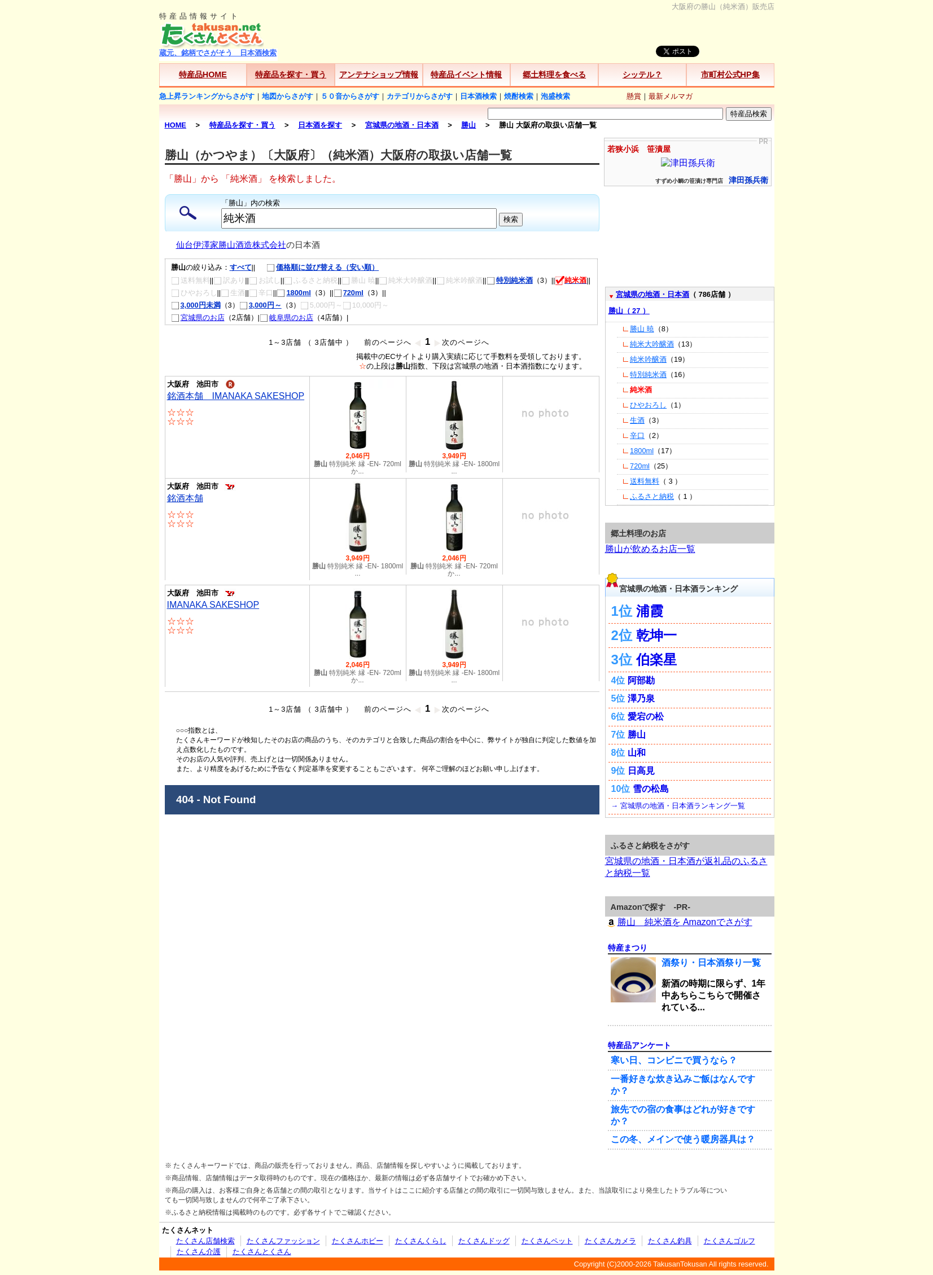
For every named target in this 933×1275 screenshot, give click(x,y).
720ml (348, 292)
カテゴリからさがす (420, 96)
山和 (637, 752)
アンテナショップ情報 (378, 74)
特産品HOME (203, 74)
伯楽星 (656, 659)
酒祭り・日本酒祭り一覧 (711, 962)
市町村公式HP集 (730, 74)
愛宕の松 (646, 716)
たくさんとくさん (262, 1251)
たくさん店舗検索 (205, 1241)
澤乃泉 (641, 698)
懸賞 (634, 96)
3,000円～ (260, 305)
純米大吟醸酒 (652, 344)
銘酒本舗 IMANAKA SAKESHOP (236, 396)
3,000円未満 (196, 305)
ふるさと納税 (652, 496)
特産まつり (627, 947)
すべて (241, 267)
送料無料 (644, 481)
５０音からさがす (350, 96)
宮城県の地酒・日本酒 (652, 294)
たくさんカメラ (610, 1241)
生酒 (637, 420)
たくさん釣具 (670, 1241)
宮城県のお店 (198, 317)
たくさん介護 (199, 1251)
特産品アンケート (639, 1045)
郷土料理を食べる (554, 74)
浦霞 (649, 611)
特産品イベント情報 (466, 74)
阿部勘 (641, 680)
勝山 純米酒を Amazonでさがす (678, 922)
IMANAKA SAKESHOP (213, 605)
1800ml (293, 292)
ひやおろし (648, 405)
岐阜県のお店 (286, 317)
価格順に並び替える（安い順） (317, 267)
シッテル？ (642, 74)
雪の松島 (651, 789)
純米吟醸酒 (648, 359)
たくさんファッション (283, 1241)
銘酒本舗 (185, 498)
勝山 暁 (642, 329)
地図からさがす (287, 96)
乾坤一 (656, 635)
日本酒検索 (478, 96)
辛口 (637, 435)
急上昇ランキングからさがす (207, 96)
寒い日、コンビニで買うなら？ (674, 1060)
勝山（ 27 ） (629, 310)
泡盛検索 (555, 96)
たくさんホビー (357, 1241)
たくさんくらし (420, 1241)
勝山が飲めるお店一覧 (650, 549)
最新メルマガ (671, 96)
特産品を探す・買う (290, 74)
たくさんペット (547, 1241)
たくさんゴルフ (729, 1241)
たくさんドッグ (484, 1241)
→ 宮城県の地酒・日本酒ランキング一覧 (678, 805)
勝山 (637, 734)
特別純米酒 (510, 280)
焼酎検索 (518, 96)
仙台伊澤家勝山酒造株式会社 (231, 244)
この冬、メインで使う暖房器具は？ (683, 1139)
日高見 (641, 770)
